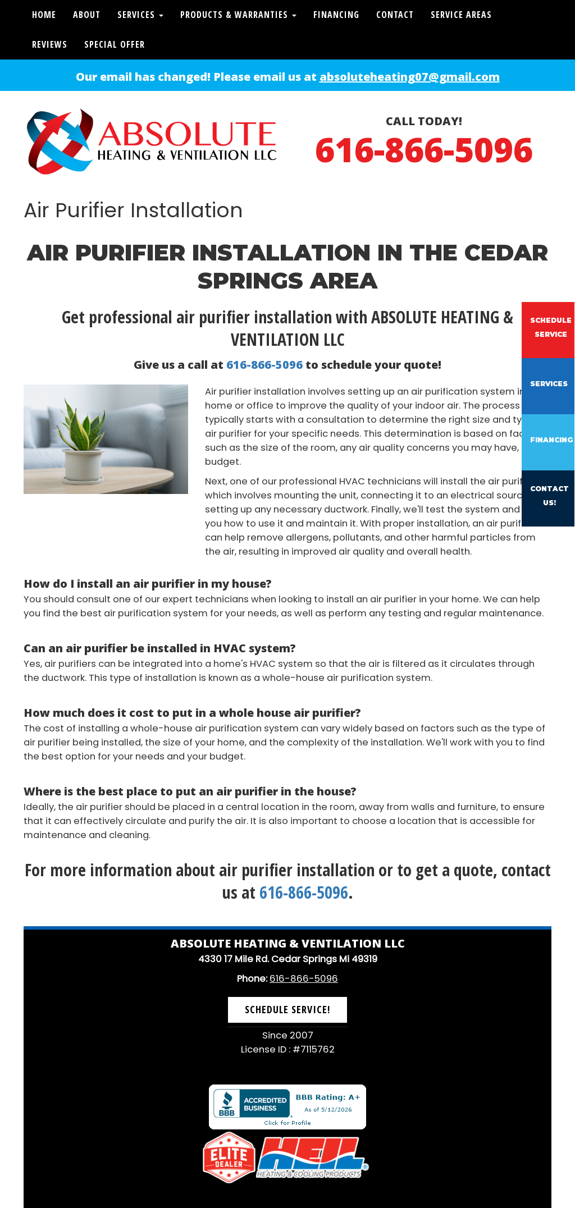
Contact (395, 14)
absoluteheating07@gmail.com (410, 76)
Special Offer (114, 44)
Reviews (49, 44)
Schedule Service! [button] (287, 1009)
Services (140, 14)
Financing (336, 14)
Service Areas (461, 14)
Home (44, 14)
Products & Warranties (238, 14)
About (87, 14)
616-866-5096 (424, 149)
